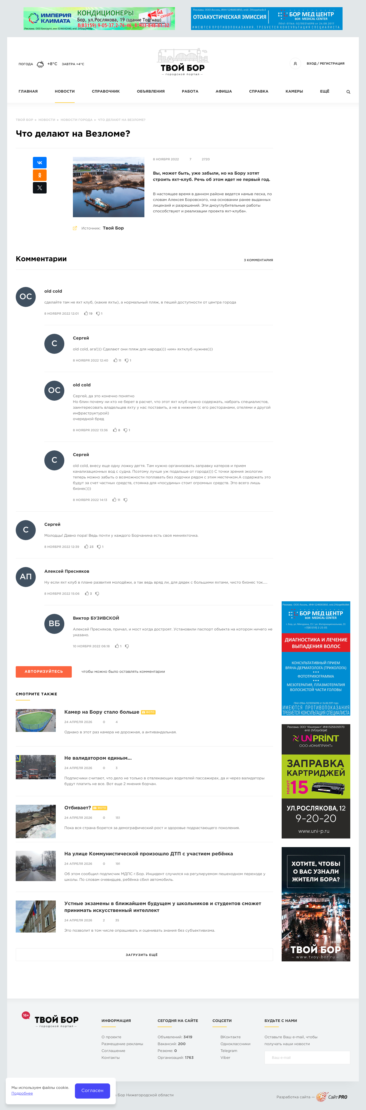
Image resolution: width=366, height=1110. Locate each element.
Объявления (151, 91)
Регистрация (332, 63)
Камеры (294, 91)
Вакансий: (172, 1044)
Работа (190, 91)
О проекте (111, 1037)
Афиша (224, 91)
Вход (312, 63)
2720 (206, 159)
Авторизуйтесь (44, 672)
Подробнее (22, 1093)
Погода (26, 64)
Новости (65, 91)
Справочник (106, 91)
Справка (258, 91)
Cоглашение (113, 1051)
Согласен (92, 1091)
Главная (28, 91)
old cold (53, 292)
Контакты (111, 1058)
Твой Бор (113, 228)
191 (118, 864)
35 (117, 920)
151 (118, 817)
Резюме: (167, 1051)
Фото (150, 712)
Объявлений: (175, 1037)
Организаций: (176, 1058)
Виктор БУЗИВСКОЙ (96, 618)
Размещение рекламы (122, 1044)
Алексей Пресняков (66, 572)
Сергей (81, 338)
